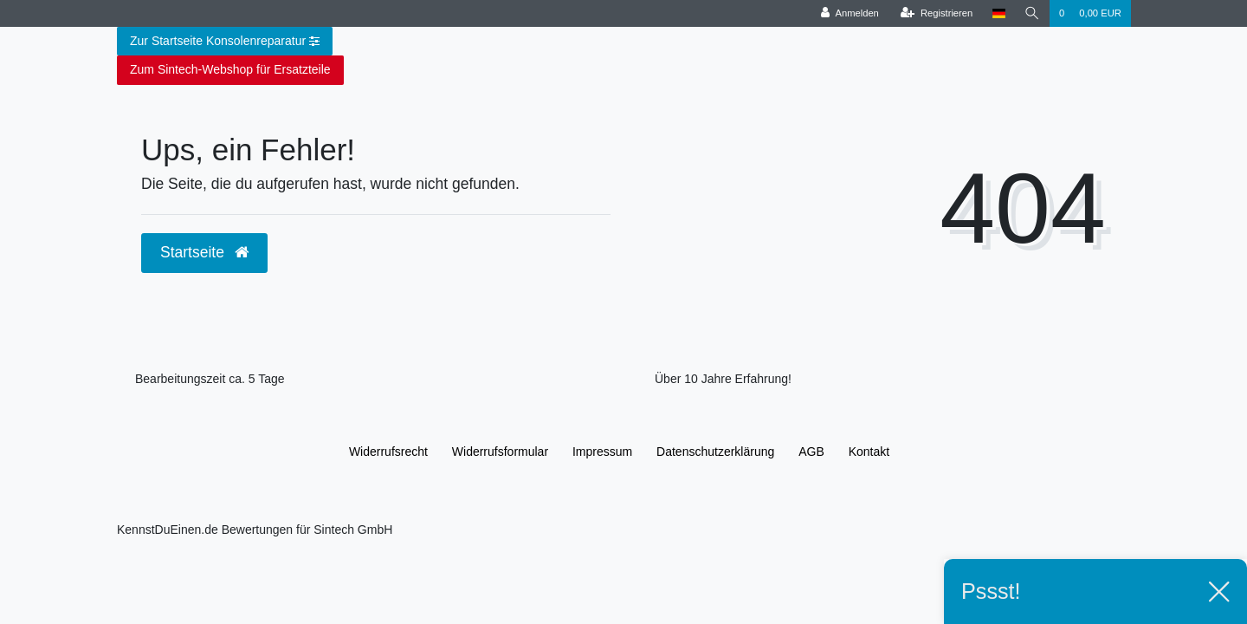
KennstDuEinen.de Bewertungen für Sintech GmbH (254, 529)
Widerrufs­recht (388, 451)
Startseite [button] (204, 252)
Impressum (602, 451)
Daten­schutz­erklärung (715, 451)
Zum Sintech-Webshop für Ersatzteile (230, 69)
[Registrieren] (936, 13)
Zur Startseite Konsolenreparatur (225, 41)
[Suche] (1032, 13)
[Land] (998, 13)
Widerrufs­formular (500, 451)
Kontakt (869, 451)
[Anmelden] (849, 13)
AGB (811, 451)
